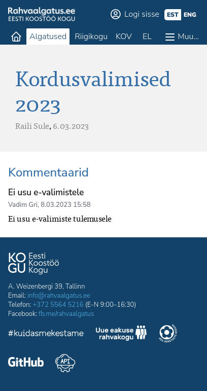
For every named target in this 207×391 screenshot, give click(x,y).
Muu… (188, 36)
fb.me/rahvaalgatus (66, 313)
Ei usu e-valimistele (46, 192)
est (173, 15)
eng (190, 15)
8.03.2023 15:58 (65, 204)
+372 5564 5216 (58, 304)
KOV (124, 36)
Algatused (47, 36)
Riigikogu (91, 36)
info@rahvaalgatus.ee (58, 295)
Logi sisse (141, 14)
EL (147, 36)
